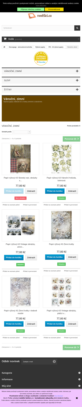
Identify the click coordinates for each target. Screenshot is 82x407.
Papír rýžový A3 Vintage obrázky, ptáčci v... (61, 312)
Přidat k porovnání (30, 205)
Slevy (7, 80)
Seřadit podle (6, 132)
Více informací (41, 5)
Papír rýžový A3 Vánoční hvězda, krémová (61, 179)
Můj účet (6, 385)
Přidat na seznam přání (11, 205)
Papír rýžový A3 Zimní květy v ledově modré (20, 312)
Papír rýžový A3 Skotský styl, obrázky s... (20, 179)
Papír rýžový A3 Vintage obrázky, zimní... (20, 245)
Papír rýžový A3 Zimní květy (61, 244)
